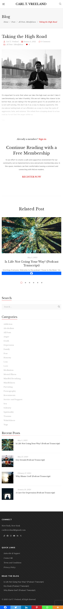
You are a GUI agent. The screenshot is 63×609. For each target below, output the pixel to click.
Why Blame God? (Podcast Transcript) (33, 476)
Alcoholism (9, 328)
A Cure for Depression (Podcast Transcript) (35, 493)
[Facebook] (31, 273)
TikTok (4, 536)
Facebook (7, 536)
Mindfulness (18, 44)
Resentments (9, 395)
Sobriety (7, 408)
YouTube (14, 536)
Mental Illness (10, 374)
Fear (6, 353)
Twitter (21, 536)
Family (7, 349)
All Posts (9, 44)
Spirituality (9, 412)
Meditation (8, 370)
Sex (5, 404)
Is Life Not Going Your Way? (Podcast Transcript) (38, 443)
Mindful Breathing (12, 378)
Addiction (8, 324)
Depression (9, 345)
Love (6, 366)
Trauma (7, 416)
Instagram (11, 536)
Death (6, 341)
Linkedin (17, 536)
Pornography (10, 391)
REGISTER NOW (31, 177)
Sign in (42, 139)
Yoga (6, 424)
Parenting (8, 387)
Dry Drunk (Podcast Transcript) (30, 460)
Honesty (7, 357)
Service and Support (13, 399)
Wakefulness (9, 420)
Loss (6, 362)
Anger (6, 337)
